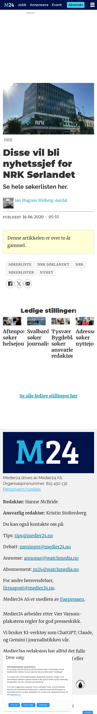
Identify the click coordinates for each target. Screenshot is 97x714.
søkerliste (19, 264)
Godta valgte (28, 705)
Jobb (22, 5)
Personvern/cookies (22, 489)
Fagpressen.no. (15, 695)
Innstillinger (87, 712)
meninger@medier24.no (45, 546)
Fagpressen (72, 599)
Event (57, 5)
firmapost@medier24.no (28, 588)
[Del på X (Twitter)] (19, 284)
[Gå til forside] (9, 5)
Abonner (75, 5)
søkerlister (21, 272)
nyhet (46, 272)
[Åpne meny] (92, 5)
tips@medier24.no (33, 535)
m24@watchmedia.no (55, 569)
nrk (79, 264)
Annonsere (39, 5)
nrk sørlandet (53, 264)
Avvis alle (14, 705)
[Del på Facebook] (10, 284)
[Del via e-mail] (27, 284)
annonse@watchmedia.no (51, 558)
